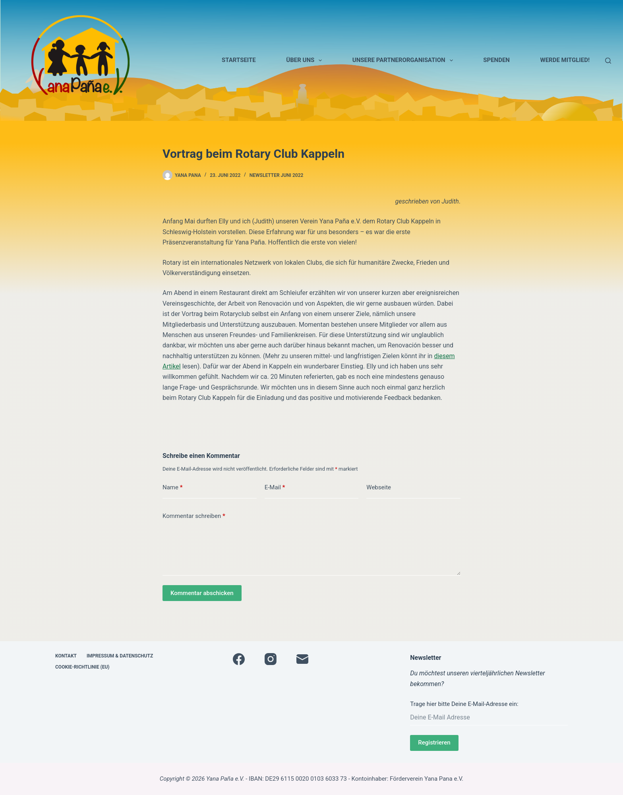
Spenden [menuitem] (496, 60)
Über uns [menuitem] (305, 60)
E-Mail (275, 488)
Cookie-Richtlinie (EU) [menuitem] (82, 667)
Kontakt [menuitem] (66, 656)
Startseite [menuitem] (239, 60)
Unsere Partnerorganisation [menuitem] (404, 60)
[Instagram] (271, 659)
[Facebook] (239, 659)
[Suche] (608, 61)
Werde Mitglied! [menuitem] (565, 60)
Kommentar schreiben (194, 516)
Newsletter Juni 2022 (277, 175)
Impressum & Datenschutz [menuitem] (120, 656)
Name (173, 488)
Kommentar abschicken (202, 593)
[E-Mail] (302, 659)
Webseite (378, 487)
